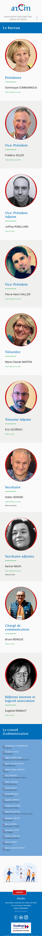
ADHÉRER (19, 892)
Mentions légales (21, 911)
